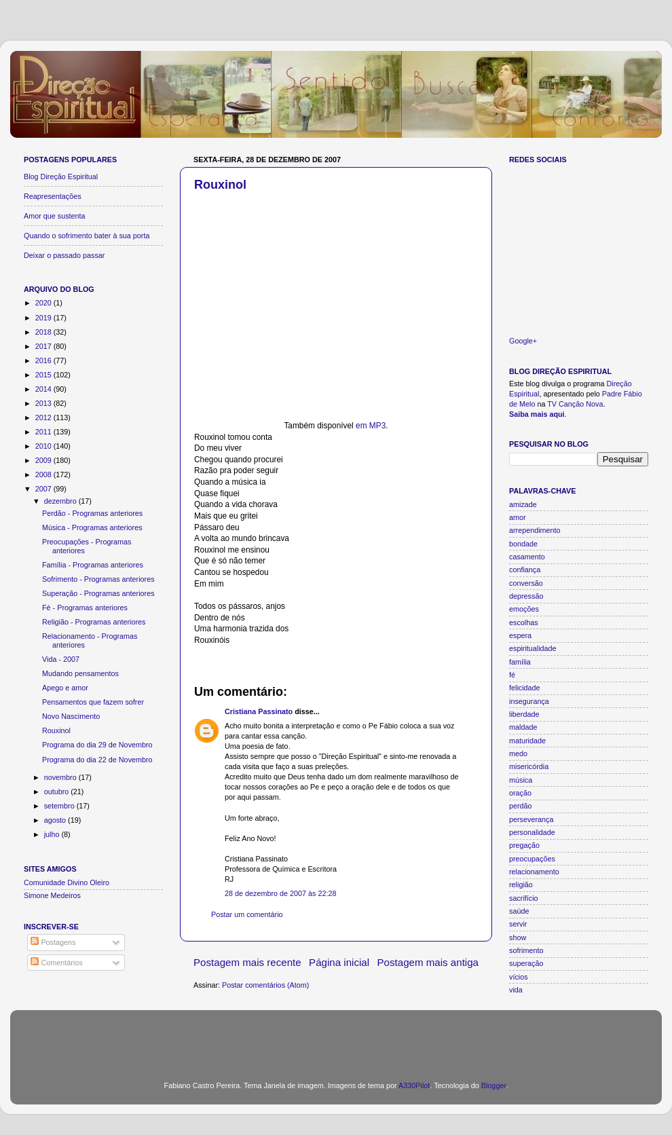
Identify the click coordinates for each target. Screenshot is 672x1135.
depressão (526, 596)
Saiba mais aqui (537, 414)
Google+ (523, 341)
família (520, 662)
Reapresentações (52, 196)
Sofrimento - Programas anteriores (98, 579)
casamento (527, 557)
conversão (526, 583)
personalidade (532, 832)
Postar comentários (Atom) (265, 985)
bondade (523, 544)
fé (512, 675)
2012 (44, 417)
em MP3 (371, 425)
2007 (44, 489)
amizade (523, 504)
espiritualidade (533, 648)
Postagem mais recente (247, 962)
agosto (56, 820)
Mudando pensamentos (80, 673)
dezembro (61, 501)
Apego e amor (65, 688)
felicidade (524, 688)
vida (516, 990)
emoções (524, 609)
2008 (44, 474)
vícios (518, 977)
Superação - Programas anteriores (98, 593)
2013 (44, 403)
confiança (524, 569)
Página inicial (339, 962)
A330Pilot (414, 1085)
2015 (44, 375)
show (517, 937)
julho (53, 834)
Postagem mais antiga (428, 962)
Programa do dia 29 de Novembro (97, 745)
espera (520, 635)
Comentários (56, 963)
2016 (44, 360)
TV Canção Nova (575, 404)
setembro (60, 806)
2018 (44, 332)
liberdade (524, 714)
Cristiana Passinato (259, 711)
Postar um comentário (247, 914)
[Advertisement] (336, 1037)
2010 (44, 446)
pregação (524, 845)
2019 (44, 318)
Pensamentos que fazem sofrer (93, 702)
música (520, 780)
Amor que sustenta (55, 216)
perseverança (531, 819)
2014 (44, 389)
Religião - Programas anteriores (93, 622)
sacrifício (523, 898)
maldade (523, 727)
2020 (44, 303)
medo (518, 753)
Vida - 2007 (60, 659)
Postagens (53, 942)
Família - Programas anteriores (92, 565)
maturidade (527, 741)
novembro (61, 777)
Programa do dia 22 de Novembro (97, 760)
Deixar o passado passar (64, 255)
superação (526, 963)
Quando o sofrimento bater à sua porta (86, 235)
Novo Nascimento (71, 716)
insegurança (529, 701)
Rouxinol (220, 184)
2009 (44, 460)
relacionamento (534, 872)
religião (521, 884)
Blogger (493, 1085)
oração (520, 793)
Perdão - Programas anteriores (92, 513)
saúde (519, 911)
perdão (520, 806)
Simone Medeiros (52, 895)
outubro (57, 791)
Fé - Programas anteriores (85, 607)
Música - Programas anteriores (92, 527)
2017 (44, 346)
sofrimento (526, 950)
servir (518, 924)
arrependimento (535, 530)
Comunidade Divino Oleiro (66, 882)
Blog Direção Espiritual (61, 176)
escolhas (523, 622)
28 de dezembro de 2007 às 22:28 (280, 893)
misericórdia (528, 766)
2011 (44, 432)
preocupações (532, 859)
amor (517, 517)
